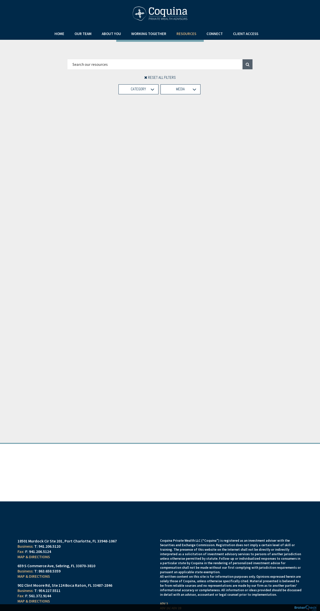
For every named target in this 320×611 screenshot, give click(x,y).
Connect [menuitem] (214, 33)
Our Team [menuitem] (83, 33)
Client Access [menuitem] (245, 33)
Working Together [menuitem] (148, 33)
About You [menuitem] (111, 33)
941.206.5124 (40, 557)
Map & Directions (34, 563)
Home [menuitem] (59, 33)
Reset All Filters (160, 77)
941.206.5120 (49, 552)
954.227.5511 (49, 596)
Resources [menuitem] (186, 33)
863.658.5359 (49, 577)
